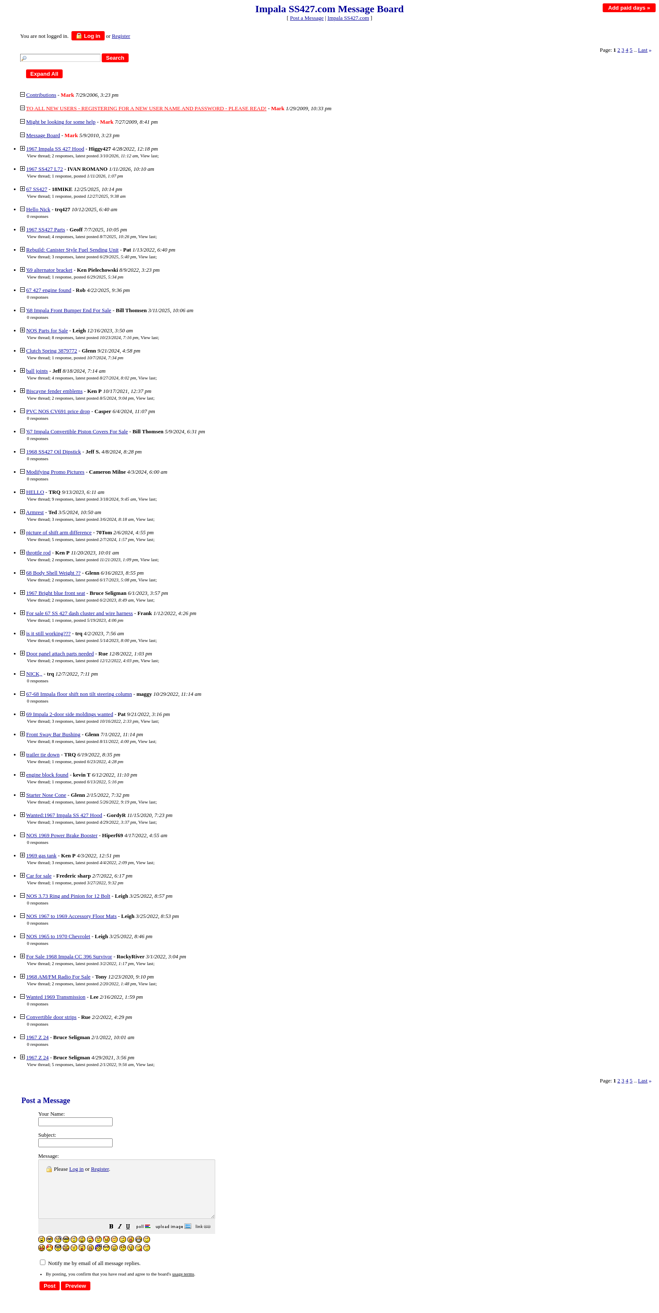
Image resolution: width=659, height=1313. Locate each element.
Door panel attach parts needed (60, 653)
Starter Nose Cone (46, 795)
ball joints (37, 371)
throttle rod (38, 552)
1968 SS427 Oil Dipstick (53, 451)
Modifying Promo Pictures (55, 472)
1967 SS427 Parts (45, 229)
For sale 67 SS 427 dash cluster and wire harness (79, 613)
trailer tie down (42, 754)
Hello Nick (38, 209)
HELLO (35, 492)
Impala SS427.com (348, 18)
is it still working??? (48, 633)
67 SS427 (36, 189)
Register (100, 1169)
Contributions (41, 95)
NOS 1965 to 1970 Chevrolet (58, 936)
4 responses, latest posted (94, 236)
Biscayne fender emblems (54, 391)
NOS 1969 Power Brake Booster (62, 835)
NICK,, (34, 674)
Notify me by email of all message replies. (90, 1274)
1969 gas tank (41, 855)
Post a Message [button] (307, 18)
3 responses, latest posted (94, 256)
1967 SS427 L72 (44, 169)
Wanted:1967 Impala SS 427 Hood (64, 815)
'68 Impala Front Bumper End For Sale (68, 310)
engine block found (47, 775)
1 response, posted (87, 175)
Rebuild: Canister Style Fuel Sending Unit (72, 250)
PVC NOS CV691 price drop (58, 411)
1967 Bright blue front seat (55, 593)
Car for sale (39, 876)
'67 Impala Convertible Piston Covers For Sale (77, 431)
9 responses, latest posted (94, 498)
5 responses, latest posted (93, 539)
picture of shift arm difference (59, 532)
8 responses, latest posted (95, 337)
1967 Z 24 (37, 1037)
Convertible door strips (51, 1017)
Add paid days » (629, 8)
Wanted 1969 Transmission (55, 997)
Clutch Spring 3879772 (51, 350)
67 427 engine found (48, 290)
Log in (88, 35)
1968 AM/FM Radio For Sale (58, 976)
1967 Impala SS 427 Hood (55, 149)
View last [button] (149, 155)
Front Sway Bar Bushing (53, 734)
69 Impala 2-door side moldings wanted (69, 714)
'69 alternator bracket (49, 270)
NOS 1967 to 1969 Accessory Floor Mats (71, 916)
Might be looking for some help (60, 122)
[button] (132, 1239)
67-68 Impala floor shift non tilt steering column (79, 694)
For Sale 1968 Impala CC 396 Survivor (69, 956)
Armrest (35, 512)
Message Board (43, 135)
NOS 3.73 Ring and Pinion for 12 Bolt (68, 896)
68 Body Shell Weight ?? (53, 573)
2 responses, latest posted (95, 155)
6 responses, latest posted (94, 640)
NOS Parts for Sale (47, 330)
